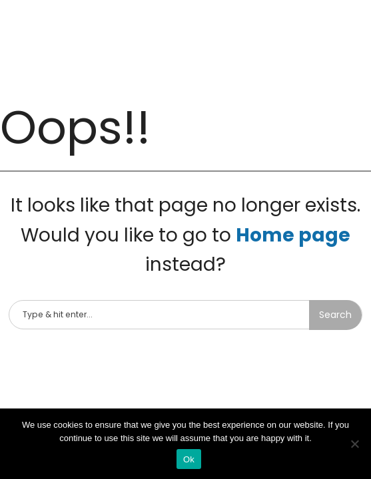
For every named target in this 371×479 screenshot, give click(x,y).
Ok (188, 459)
